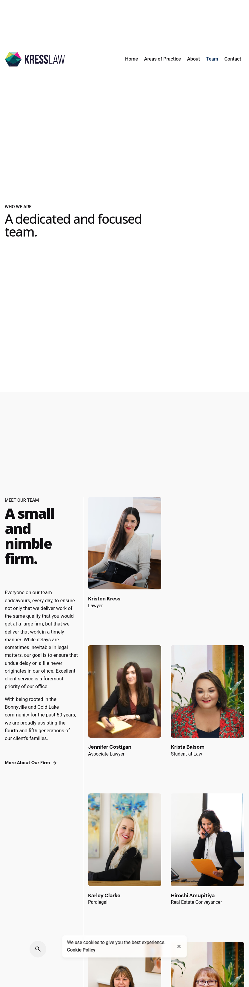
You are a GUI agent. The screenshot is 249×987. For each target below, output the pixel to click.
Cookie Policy (81, 950)
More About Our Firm (31, 763)
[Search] (38, 949)
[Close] (179, 946)
